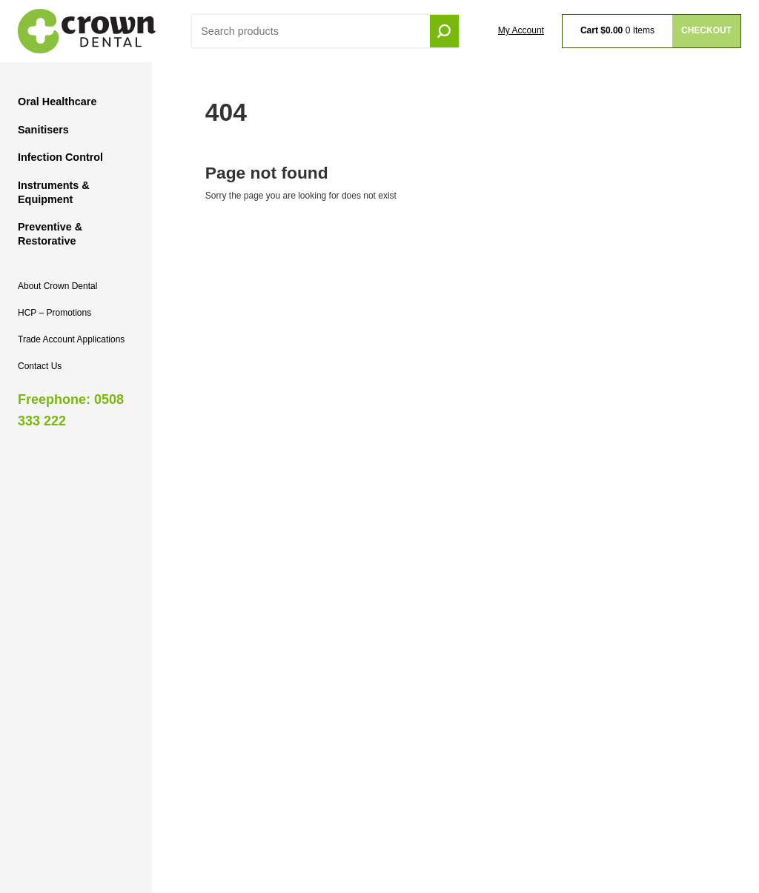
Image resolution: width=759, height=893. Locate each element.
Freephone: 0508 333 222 (71, 410)
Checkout (706, 30)
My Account (521, 30)
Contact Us (40, 366)
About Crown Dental (57, 286)
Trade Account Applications (71, 339)
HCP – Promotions (54, 313)
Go (444, 31)
